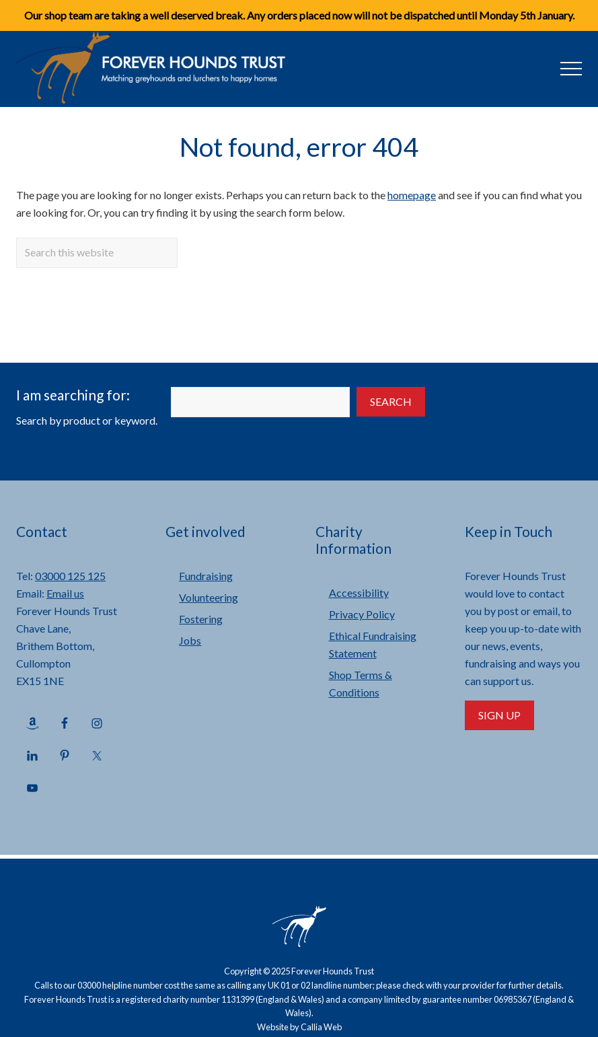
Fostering (201, 618)
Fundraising (206, 575)
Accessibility (359, 592)
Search (391, 401)
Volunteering (208, 597)
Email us (65, 593)
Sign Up (499, 715)
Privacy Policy (362, 614)
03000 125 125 (70, 575)
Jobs (190, 640)
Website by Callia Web (299, 1027)
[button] (571, 68)
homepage (411, 194)
